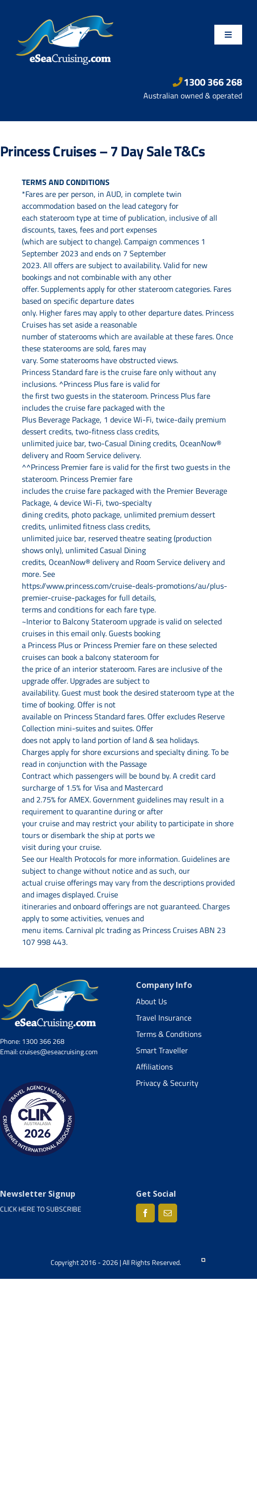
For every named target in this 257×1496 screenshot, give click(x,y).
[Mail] (167, 1213)
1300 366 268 (208, 82)
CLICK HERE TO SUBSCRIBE (40, 1209)
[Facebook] (145, 1213)
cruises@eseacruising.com (58, 1051)
